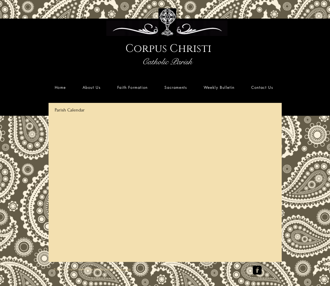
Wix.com (125, 269)
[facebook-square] (257, 270)
